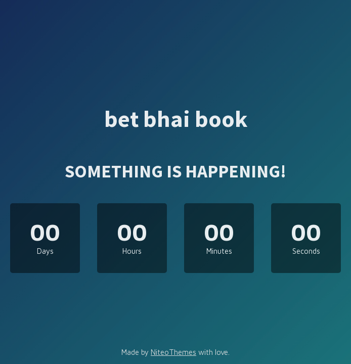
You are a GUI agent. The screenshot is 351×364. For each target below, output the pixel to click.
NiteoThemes (173, 352)
